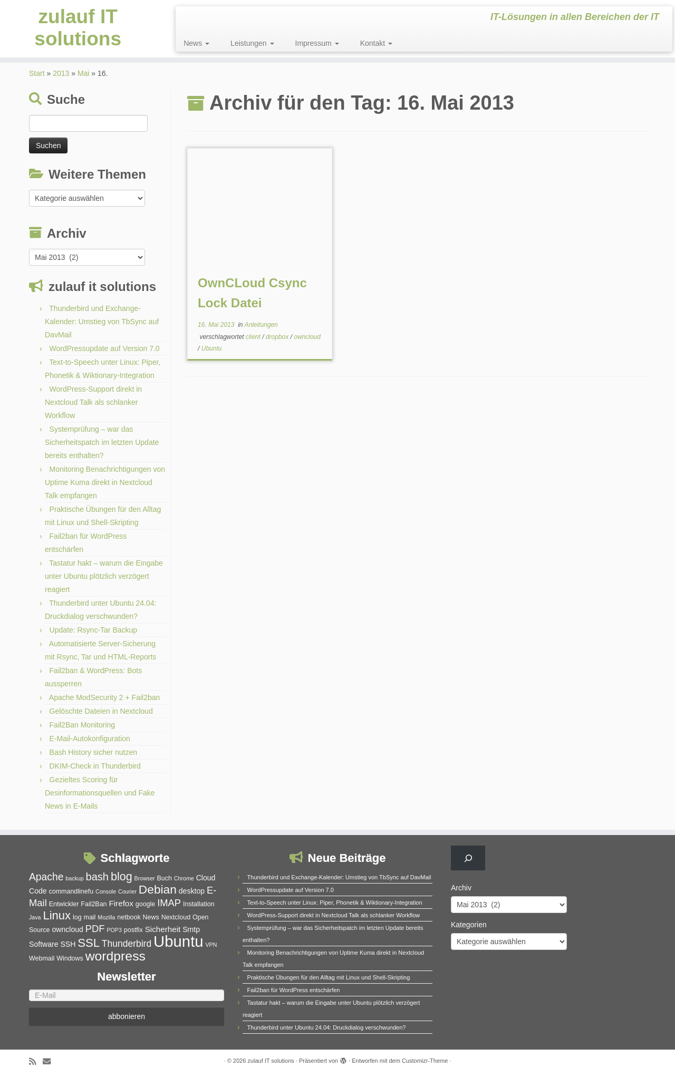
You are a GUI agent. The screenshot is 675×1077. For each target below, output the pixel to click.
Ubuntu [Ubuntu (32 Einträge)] (178, 941)
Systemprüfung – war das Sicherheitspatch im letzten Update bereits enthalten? (102, 442)
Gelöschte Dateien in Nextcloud (101, 711)
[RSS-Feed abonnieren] (36, 1061)
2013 (61, 73)
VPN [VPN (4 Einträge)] (211, 945)
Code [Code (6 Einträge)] (38, 891)
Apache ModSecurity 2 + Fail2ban (104, 697)
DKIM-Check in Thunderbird (95, 766)
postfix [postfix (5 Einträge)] (133, 930)
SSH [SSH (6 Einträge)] (67, 944)
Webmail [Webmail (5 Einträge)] (41, 958)
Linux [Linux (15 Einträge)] (57, 915)
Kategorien (469, 924)
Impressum (317, 43)
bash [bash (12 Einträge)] (97, 876)
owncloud (307, 337)
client (254, 337)
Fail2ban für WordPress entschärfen (293, 990)
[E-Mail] (126, 995)
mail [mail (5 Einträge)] (90, 917)
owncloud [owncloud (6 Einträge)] (67, 929)
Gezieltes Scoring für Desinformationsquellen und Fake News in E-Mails (100, 792)
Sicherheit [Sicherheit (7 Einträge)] (163, 929)
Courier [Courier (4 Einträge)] (127, 891)
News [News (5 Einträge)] (151, 917)
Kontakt (376, 43)
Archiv (461, 888)
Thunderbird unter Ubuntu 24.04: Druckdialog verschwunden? (326, 1027)
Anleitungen (260, 324)
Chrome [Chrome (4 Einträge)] (184, 878)
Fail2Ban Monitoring (82, 725)
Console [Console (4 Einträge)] (105, 891)
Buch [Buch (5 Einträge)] (164, 878)
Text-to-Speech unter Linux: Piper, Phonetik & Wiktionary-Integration (334, 902)
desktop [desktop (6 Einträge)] (192, 891)
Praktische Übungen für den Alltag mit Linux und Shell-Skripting (328, 977)
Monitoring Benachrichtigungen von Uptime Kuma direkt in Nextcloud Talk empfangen (105, 482)
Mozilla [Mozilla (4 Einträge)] (106, 917)
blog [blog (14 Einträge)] (121, 876)
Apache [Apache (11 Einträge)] (46, 876)
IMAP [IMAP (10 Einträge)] (169, 902)
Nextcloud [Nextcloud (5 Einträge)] (175, 917)
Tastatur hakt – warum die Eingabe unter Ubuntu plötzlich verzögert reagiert (104, 576)
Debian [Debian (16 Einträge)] (158, 889)
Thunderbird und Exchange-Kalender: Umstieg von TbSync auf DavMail (102, 321)
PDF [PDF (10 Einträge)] (95, 928)
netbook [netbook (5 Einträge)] (128, 917)
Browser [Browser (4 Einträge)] (144, 878)
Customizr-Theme (425, 1060)
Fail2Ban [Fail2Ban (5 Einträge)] (94, 904)
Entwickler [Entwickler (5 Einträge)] (64, 904)
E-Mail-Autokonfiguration (90, 738)
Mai (84, 73)
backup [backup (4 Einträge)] (74, 878)
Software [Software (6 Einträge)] (44, 944)
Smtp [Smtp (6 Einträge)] (191, 929)
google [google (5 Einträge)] (145, 904)
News (196, 43)
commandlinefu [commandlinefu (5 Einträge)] (71, 891)
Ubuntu (211, 348)
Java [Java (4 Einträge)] (35, 917)
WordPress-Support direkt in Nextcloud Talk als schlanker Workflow (93, 402)
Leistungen (252, 43)
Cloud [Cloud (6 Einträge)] (206, 878)
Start (37, 73)
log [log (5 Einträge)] (77, 917)
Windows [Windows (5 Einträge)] (69, 958)
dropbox (278, 337)
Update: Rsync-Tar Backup (94, 630)
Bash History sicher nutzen (94, 752)
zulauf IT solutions (78, 31)
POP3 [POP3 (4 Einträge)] (114, 930)
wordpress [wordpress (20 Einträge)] (115, 956)
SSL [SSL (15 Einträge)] (89, 942)
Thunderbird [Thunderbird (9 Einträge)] (126, 943)
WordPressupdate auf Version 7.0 (105, 348)
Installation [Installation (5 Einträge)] (199, 904)
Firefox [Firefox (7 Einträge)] (121, 903)
